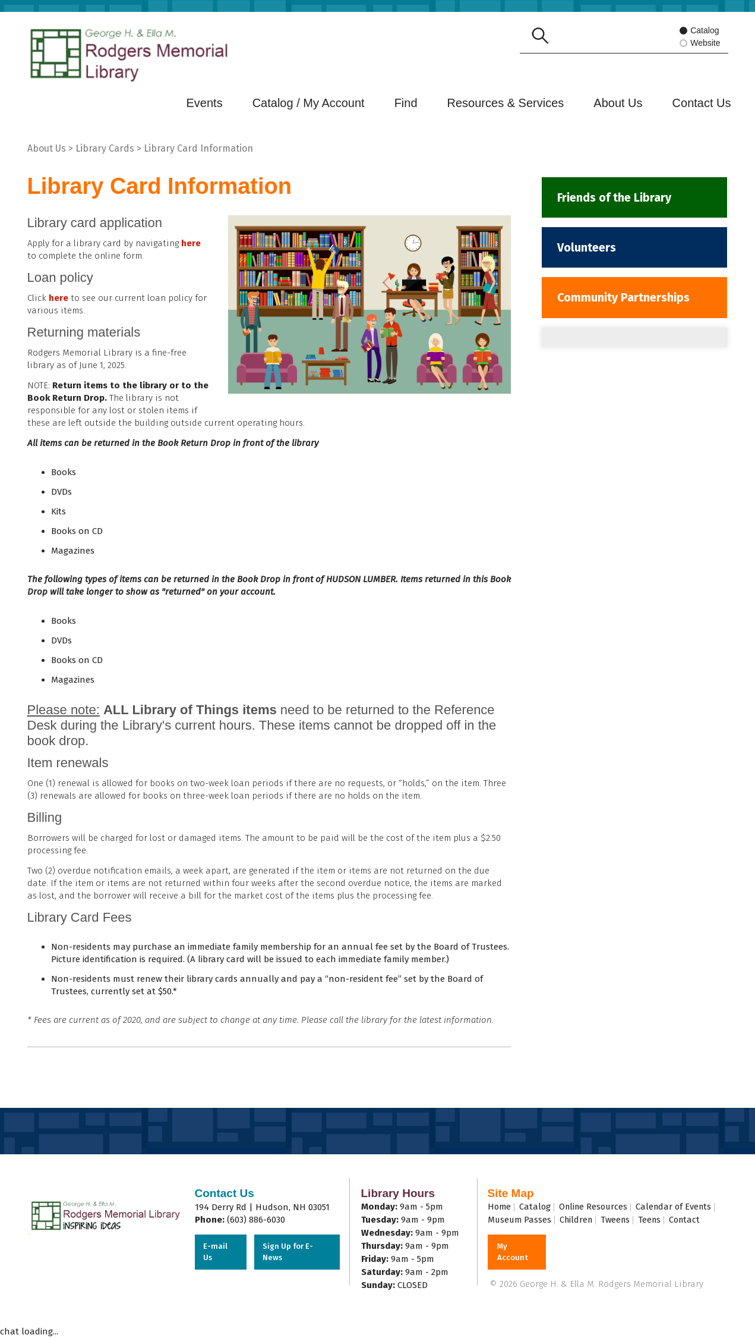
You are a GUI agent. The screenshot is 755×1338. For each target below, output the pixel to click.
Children (578, 1219)
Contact (692, 1219)
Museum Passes (520, 1219)
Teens (656, 1219)
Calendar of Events (680, 1206)
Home (500, 1206)
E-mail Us (216, 1252)
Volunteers (588, 249)
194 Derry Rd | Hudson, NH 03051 (262, 1207)
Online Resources (597, 1206)
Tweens (620, 1219)
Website (703, 43)
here (191, 243)
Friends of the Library (616, 198)
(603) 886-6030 (256, 1219)
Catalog (699, 31)
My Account (512, 1252)
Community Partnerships (625, 300)
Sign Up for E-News (288, 1252)
